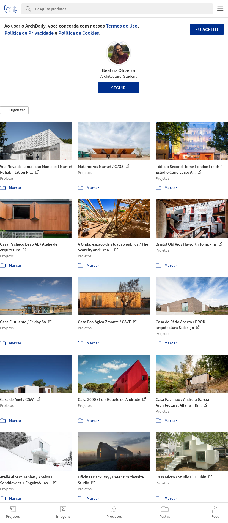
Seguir (118, 87)
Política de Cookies (78, 33)
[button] (14, 110)
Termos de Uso (122, 26)
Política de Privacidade (29, 33)
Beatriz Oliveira (118, 70)
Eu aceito (206, 29)
